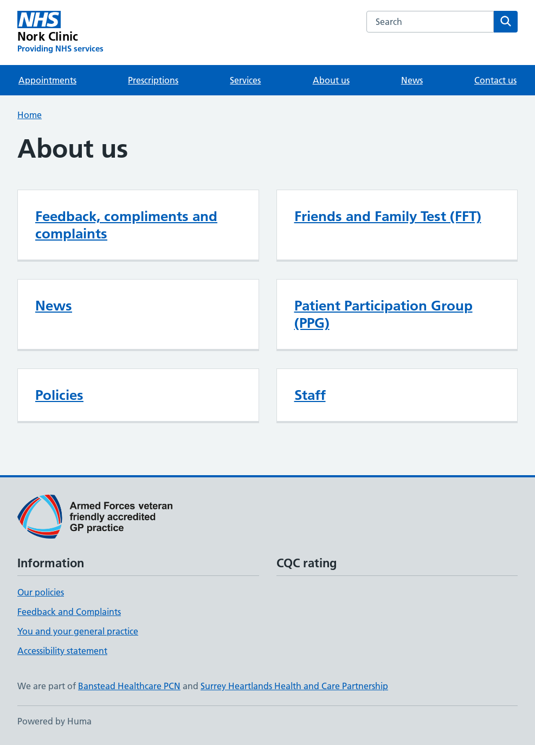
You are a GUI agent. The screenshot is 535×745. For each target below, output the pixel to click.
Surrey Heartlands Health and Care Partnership (294, 686)
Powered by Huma (54, 721)
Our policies (40, 592)
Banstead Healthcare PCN (129, 686)
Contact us (495, 80)
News (412, 80)
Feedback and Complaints (69, 611)
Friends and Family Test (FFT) (387, 216)
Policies (59, 395)
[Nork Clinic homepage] (60, 32)
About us (331, 80)
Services (245, 80)
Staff (310, 395)
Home (29, 114)
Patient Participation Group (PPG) (383, 314)
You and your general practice (77, 631)
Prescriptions (153, 80)
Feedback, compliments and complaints (126, 225)
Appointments (47, 80)
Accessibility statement (62, 650)
